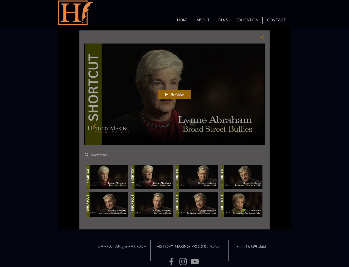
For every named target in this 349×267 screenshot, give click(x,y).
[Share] (260, 37)
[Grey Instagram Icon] (183, 262)
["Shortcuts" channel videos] (174, 193)
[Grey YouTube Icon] (195, 262)
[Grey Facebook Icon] (171, 262)
